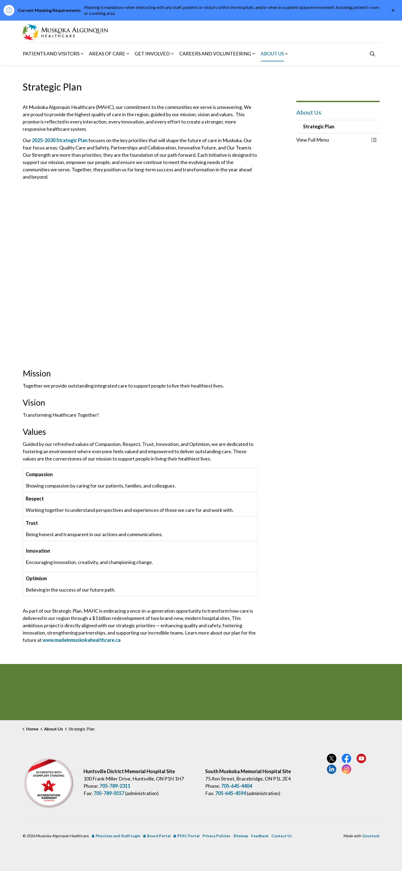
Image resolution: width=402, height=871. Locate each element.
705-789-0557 (109, 793)
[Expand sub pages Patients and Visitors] (82, 54)
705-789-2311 (114, 786)
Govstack (371, 835)
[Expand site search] (372, 54)
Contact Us (281, 835)
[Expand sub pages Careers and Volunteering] (254, 54)
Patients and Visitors (51, 53)
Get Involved (152, 53)
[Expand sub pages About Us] (286, 54)
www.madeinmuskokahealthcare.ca (81, 640)
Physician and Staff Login (116, 835)
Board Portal (157, 835)
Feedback (259, 835)
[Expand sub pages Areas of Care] (128, 54)
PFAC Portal (187, 835)
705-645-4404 (236, 786)
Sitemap (240, 835)
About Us (272, 53)
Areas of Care (107, 53)
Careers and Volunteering (215, 53)
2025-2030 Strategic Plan (60, 140)
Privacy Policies (216, 835)
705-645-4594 (230, 793)
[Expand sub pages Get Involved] (172, 54)
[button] (332, 140)
